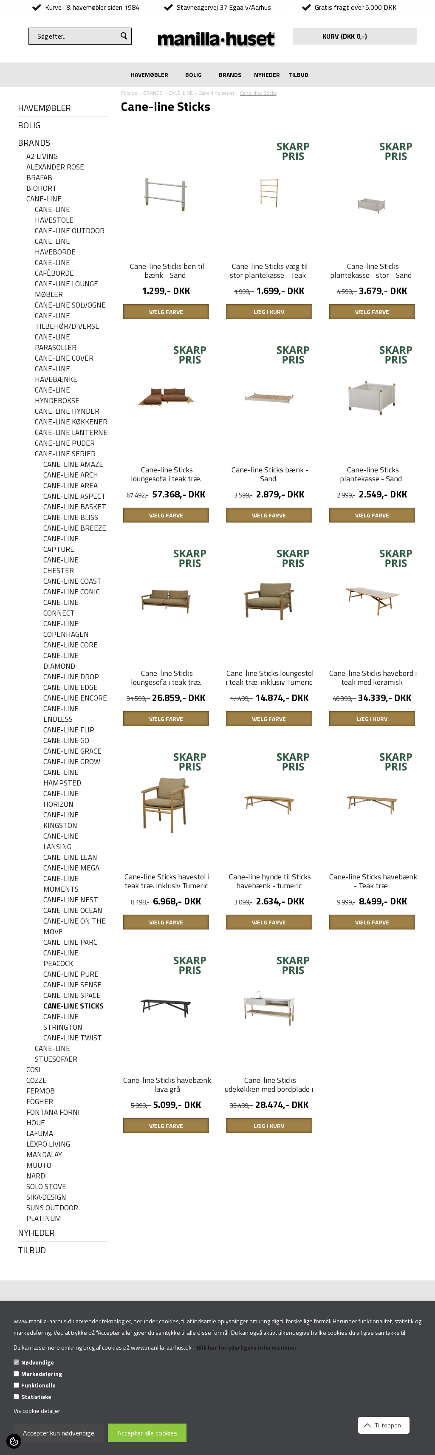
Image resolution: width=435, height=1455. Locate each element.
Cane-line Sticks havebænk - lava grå (167, 1084)
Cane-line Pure (71, 974)
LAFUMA (39, 1133)
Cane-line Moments (61, 884)
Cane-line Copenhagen (66, 629)
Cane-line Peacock (61, 958)
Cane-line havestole (54, 215)
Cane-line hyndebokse (57, 395)
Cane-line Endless (61, 714)
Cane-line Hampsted (62, 777)
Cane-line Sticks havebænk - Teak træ (373, 881)
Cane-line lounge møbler (66, 289)
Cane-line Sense (72, 985)
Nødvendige (37, 1362)
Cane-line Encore (75, 698)
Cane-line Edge (70, 687)
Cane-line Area (70, 485)
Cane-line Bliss (70, 517)
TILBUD (298, 74)
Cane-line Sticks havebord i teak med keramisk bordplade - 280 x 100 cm (373, 682)
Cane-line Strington (62, 1022)
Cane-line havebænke (56, 374)
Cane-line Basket (74, 507)
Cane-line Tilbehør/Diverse (67, 321)
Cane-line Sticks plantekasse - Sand (371, 474)
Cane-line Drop (71, 677)
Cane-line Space (72, 995)
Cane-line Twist (72, 1038)
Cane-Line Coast (72, 581)
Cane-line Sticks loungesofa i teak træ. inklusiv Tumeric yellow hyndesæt (165, 686)
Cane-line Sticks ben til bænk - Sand (167, 270)
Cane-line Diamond (61, 661)
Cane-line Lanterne (71, 432)
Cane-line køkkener (71, 422)
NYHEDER (267, 74)
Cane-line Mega (71, 868)
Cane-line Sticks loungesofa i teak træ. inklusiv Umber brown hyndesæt (166, 483)
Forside (129, 93)
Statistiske (36, 1396)
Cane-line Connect (61, 608)
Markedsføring (41, 1373)
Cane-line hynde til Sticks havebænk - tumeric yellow (270, 885)
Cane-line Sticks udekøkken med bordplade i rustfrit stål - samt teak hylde (269, 1093)
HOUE (35, 1123)
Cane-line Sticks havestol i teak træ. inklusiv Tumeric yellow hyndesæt (167, 885)
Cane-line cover (64, 358)
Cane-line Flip (68, 730)
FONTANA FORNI (53, 1112)
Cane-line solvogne (70, 305)
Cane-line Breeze (74, 528)
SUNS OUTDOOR (52, 1208)
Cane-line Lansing (61, 841)
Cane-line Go (66, 740)
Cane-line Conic (71, 592)
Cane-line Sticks (73, 1006)
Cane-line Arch (70, 475)
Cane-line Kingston (61, 820)
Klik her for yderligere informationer (247, 1347)
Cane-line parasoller (55, 342)
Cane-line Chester (61, 565)
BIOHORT (41, 188)
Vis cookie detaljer (37, 1410)
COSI (33, 1070)
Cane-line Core (70, 645)
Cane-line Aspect (74, 496)
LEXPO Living (48, 1144)
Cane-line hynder (67, 411)
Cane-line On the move (74, 926)
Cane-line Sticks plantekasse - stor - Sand (371, 270)
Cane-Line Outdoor (70, 231)
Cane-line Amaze (73, 464)
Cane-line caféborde (54, 268)
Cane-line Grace (72, 751)
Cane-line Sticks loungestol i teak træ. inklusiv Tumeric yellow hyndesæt (270, 682)
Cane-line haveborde (55, 246)
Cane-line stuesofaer (56, 1054)
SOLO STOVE (46, 1186)
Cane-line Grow (71, 762)
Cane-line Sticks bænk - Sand (270, 474)
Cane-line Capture (61, 544)
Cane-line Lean (70, 857)
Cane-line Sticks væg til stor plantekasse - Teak (269, 270)
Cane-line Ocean (72, 910)
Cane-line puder (65, 443)
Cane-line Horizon (61, 799)
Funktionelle (38, 1385)
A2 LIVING (42, 156)
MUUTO (38, 1165)
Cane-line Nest (70, 900)
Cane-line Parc (70, 942)
